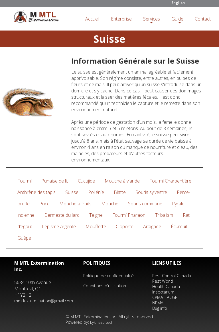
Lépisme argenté (59, 226)
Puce (44, 204)
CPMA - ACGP (164, 297)
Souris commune (145, 204)
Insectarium (163, 292)
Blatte (120, 192)
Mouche (109, 204)
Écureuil (179, 226)
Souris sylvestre (151, 192)
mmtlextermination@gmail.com (43, 300)
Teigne (96, 215)
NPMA (157, 302)
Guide (177, 19)
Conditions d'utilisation (104, 285)
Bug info (159, 308)
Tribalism (164, 215)
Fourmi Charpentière (170, 181)
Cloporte (124, 226)
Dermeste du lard (62, 215)
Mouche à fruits (75, 204)
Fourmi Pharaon (128, 215)
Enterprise (121, 19)
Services (151, 19)
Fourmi (24, 181)
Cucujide (86, 181)
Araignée (152, 226)
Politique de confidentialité (108, 275)
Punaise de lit (54, 181)
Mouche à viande (122, 181)
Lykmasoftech (101, 322)
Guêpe (24, 238)
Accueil (92, 19)
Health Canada (166, 286)
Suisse (71, 192)
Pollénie (96, 192)
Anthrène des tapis (36, 192)
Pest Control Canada (171, 275)
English (178, 2)
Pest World (162, 281)
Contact (203, 19)
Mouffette (96, 226)
